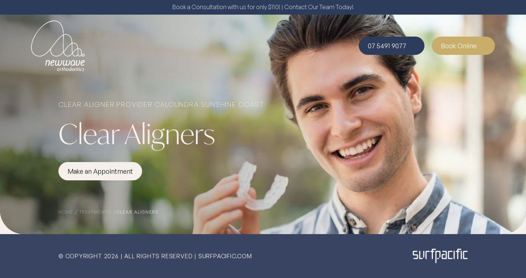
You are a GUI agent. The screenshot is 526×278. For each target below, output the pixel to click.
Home (66, 212)
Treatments (96, 212)
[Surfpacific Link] (440, 256)
